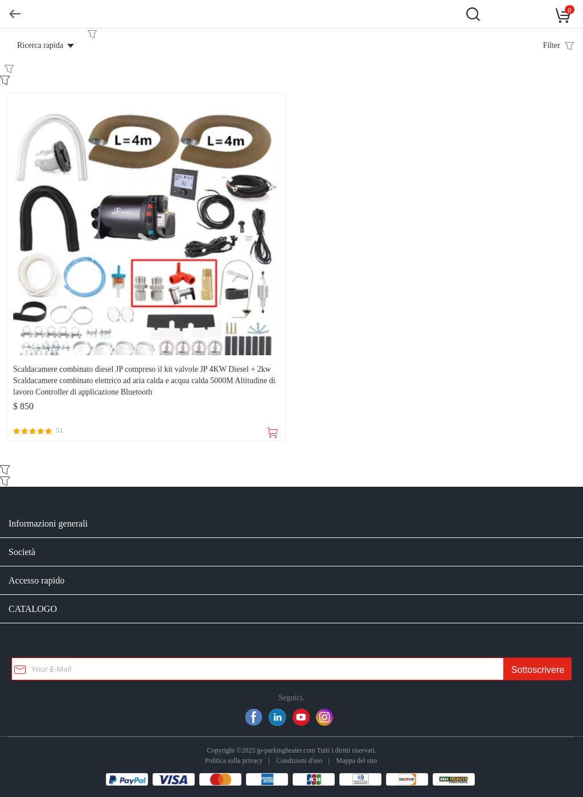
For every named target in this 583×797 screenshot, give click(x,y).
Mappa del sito (356, 760)
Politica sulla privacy (233, 760)
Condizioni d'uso (299, 760)
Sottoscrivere (537, 670)
